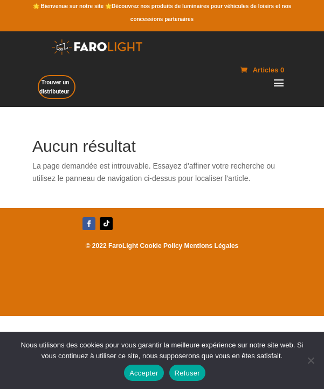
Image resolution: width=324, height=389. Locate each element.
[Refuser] (310, 360)
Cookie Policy (161, 246)
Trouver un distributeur (54, 87)
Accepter (143, 373)
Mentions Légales (211, 246)
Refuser (187, 373)
